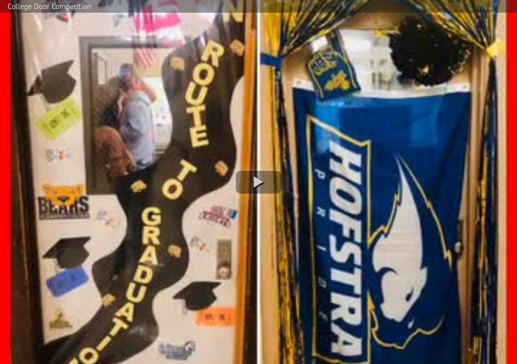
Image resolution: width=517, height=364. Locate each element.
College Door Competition (49, 6)
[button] (258, 182)
